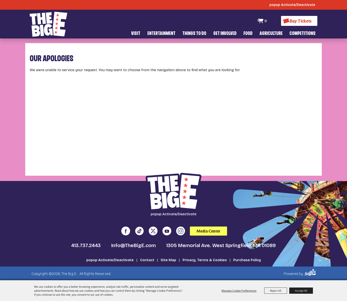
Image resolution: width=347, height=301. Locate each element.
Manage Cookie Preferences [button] (239, 290)
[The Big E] (48, 24)
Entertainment (161, 33)
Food (248, 33)
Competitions (302, 33)
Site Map (168, 260)
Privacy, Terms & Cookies (205, 260)
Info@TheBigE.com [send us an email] (133, 245)
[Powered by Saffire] (311, 272)
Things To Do (194, 33)
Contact (147, 260)
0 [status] (265, 21)
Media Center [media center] (208, 231)
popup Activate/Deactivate (110, 260)
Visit (135, 33)
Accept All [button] (301, 290)
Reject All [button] (275, 290)
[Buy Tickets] (299, 21)
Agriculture (271, 33)
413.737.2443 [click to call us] (86, 245)
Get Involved (225, 33)
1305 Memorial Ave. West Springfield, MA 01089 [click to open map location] (221, 245)
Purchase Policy (247, 260)
